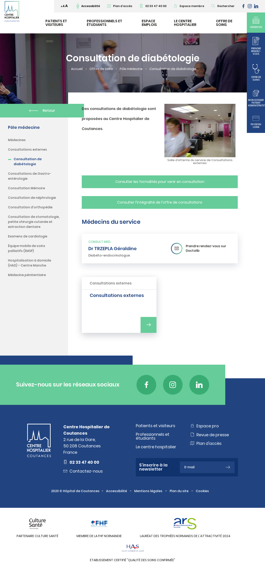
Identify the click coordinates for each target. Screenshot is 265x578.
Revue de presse (209, 436)
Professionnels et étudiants (104, 22)
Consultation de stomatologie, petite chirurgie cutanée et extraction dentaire (33, 221)
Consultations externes (27, 149)
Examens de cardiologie (27, 236)
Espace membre (189, 6)
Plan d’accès (119, 6)
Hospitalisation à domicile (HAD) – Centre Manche (29, 263)
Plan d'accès (206, 445)
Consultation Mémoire (26, 188)
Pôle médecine (132, 69)
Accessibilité (117, 492)
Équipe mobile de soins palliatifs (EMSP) (26, 248)
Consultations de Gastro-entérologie (29, 176)
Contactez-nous (83, 472)
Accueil (76, 69)
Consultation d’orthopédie (30, 207)
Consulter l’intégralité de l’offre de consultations (159, 202)
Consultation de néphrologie (32, 197)
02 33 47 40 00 (152, 6)
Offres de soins (101, 69)
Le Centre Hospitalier (185, 22)
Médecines (17, 140)
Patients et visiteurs (56, 22)
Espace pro (204, 427)
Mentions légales (148, 492)
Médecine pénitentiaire (27, 275)
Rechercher (223, 6)
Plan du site (179, 492)
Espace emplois (149, 22)
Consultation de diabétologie (28, 161)
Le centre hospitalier (156, 448)
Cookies (203, 492)
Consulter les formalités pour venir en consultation (159, 181)
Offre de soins (224, 22)
